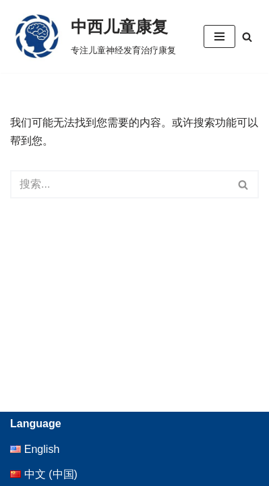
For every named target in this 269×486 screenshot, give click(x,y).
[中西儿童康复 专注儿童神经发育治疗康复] (93, 36)
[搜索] (247, 37)
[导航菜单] (219, 36)
